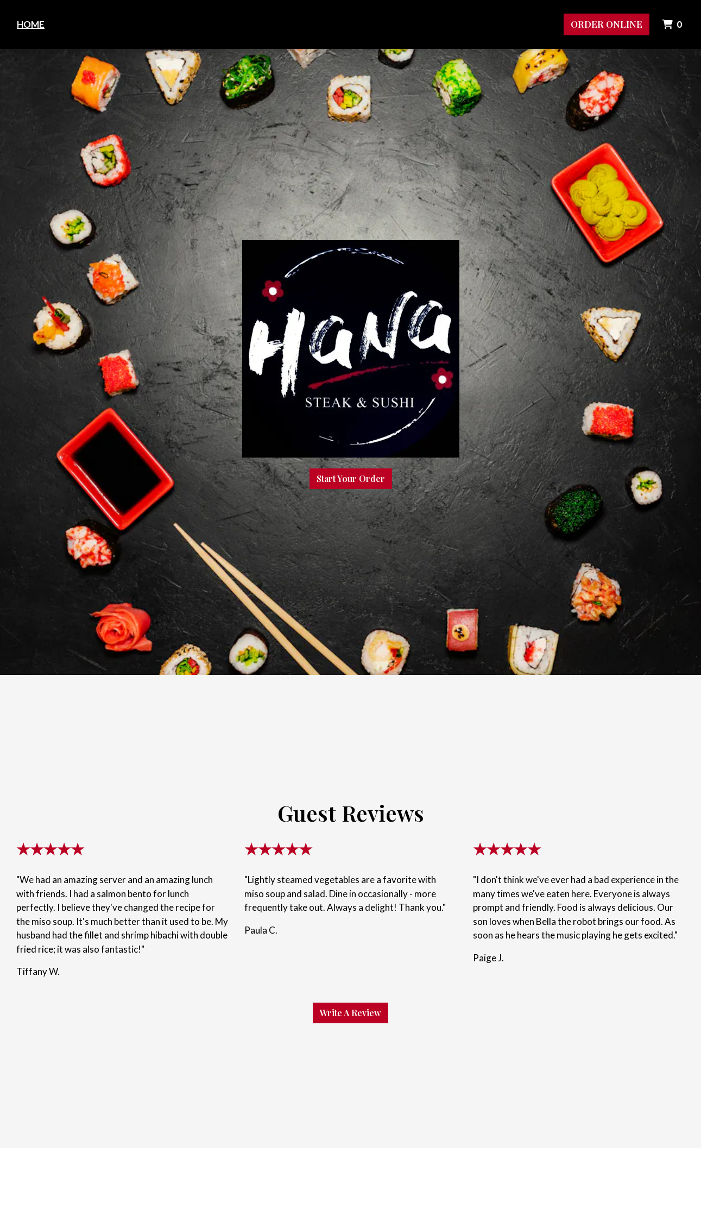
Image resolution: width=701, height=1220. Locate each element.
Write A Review (350, 1012)
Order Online (606, 24)
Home (31, 24)
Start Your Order (351, 478)
